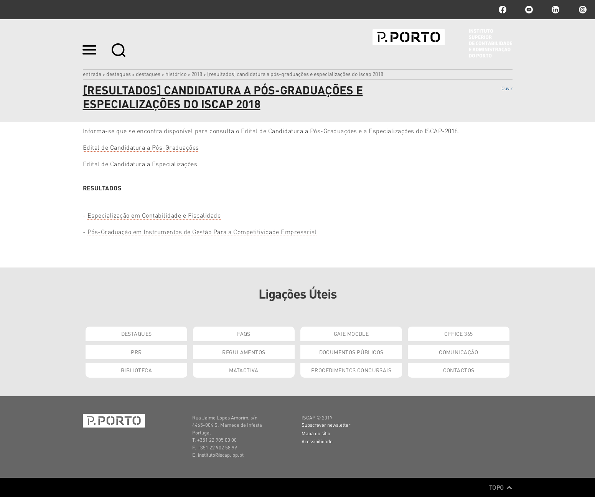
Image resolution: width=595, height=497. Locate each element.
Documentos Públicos (351, 351)
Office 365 (458, 333)
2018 (196, 73)
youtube (529, 9)
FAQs (244, 333)
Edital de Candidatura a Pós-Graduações (141, 147)
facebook (502, 9)
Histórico (175, 73)
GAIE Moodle (351, 333)
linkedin (555, 9)
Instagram (582, 9)
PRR (136, 351)
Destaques (118, 73)
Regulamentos (243, 351)
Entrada (92, 73)
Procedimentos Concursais (351, 370)
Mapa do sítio (316, 433)
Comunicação (458, 351)
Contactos (459, 370)
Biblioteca (136, 370)
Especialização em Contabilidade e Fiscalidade (154, 215)
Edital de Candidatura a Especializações (140, 164)
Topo (501, 487)
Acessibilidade (317, 441)
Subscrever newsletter (326, 424)
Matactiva (244, 370)
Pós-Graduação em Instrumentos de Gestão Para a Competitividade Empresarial (202, 232)
